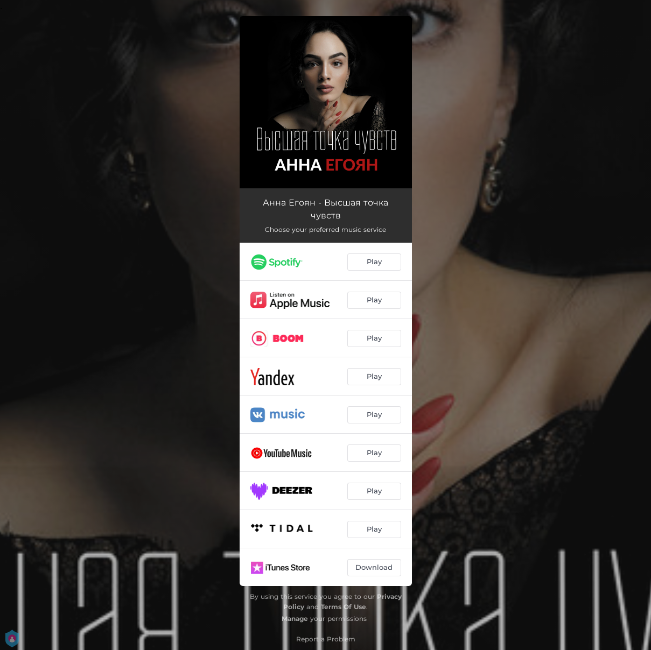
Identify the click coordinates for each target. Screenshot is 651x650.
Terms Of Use (343, 607)
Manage (295, 618)
